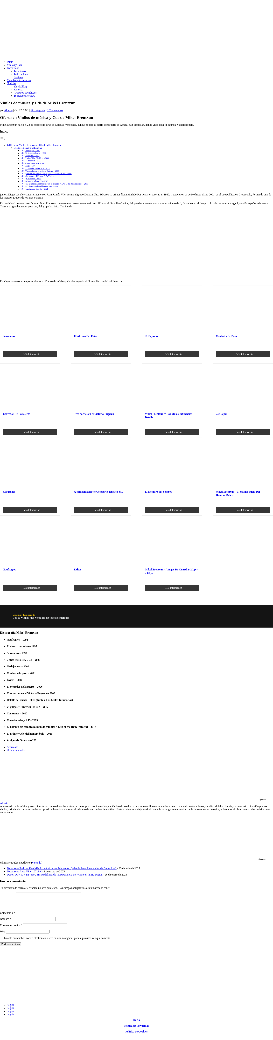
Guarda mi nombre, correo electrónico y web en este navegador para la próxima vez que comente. (57, 942)
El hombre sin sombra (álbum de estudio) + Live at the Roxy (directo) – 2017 (57, 184)
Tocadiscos (13, 68)
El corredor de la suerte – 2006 (37, 168)
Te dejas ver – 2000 (33, 161)
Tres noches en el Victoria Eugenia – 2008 (42, 171)
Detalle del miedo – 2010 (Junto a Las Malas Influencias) (49, 174)
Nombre (5, 922)
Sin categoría (38, 110)
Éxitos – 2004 (31, 166)
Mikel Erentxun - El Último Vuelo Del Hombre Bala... (238, 493)
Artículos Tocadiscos (25, 92)
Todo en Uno (21, 74)
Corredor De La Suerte (16, 413)
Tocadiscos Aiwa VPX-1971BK (24, 871)
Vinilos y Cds (14, 64)
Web (2, 935)
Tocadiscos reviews (24, 95)
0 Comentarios (55, 110)
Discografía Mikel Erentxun (29, 148)
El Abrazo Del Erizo (85, 336)
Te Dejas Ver (152, 336)
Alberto (8, 110)
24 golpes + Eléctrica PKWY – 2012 (40, 176)
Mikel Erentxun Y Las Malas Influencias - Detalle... (169, 415)
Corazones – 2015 (33, 179)
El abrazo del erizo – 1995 (35, 153)
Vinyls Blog (20, 86)
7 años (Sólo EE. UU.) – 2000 (37, 158)
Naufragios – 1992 (32, 150)
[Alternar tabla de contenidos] (2, 139)
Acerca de (12, 747)
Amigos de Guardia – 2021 (37, 189)
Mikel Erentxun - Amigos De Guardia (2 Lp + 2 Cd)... (171, 571)
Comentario (7, 917)
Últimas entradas (16, 750)
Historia (18, 89)
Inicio (10, 61)
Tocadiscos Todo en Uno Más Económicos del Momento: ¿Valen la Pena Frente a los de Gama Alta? (62, 868)
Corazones (9, 491)
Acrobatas (9, 336)
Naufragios (9, 569)
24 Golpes (221, 413)
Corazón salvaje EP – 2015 (37, 181)
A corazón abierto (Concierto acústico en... (98, 491)
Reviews (18, 77)
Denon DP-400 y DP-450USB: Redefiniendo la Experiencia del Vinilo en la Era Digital (54, 874)
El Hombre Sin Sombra (158, 491)
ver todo (36, 862)
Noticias (11, 83)
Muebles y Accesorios (19, 80)
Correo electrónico (11, 929)
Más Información (31, 354)
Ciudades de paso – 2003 (35, 163)
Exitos (77, 569)
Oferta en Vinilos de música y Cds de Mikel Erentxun (35, 145)
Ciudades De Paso (226, 336)
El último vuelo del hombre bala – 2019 (42, 186)
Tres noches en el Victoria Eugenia (94, 413)
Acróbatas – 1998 (32, 156)
